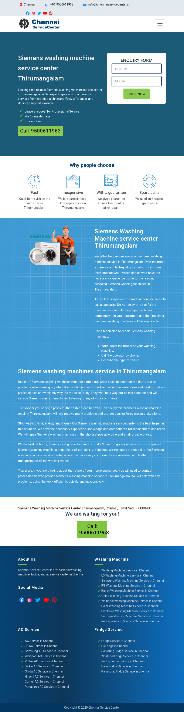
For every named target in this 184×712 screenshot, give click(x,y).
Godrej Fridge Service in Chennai (122, 661)
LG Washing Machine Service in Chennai (127, 575)
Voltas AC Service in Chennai (44, 661)
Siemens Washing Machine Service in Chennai (132, 616)
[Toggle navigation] (160, 23)
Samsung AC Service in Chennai (46, 651)
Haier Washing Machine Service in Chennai (129, 606)
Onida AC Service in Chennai (44, 671)
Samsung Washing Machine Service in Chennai (132, 580)
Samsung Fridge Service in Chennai (125, 651)
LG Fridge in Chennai (114, 646)
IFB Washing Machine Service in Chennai (128, 585)
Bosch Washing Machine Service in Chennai (130, 590)
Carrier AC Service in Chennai (44, 681)
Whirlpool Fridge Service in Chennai (124, 656)
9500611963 (46, 131)
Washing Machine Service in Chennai (125, 570)
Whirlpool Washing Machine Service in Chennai (132, 601)
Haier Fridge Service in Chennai (122, 666)
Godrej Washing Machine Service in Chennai (130, 621)
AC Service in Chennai (39, 641)
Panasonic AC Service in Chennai (47, 686)
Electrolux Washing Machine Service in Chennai (132, 611)
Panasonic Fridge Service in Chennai (125, 671)
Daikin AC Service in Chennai (44, 666)
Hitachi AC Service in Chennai (44, 676)
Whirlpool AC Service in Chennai (46, 656)
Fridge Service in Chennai (118, 641)
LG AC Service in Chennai (41, 646)
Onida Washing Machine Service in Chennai (130, 596)
